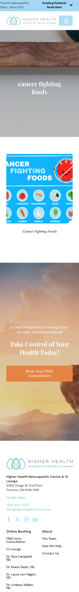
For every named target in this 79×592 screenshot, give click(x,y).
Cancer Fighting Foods (39, 231)
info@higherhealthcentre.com (28, 509)
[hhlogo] (31, 18)
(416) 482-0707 (17, 505)
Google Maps (15, 497)
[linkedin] (35, 519)
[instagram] (26, 519)
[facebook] (8, 519)
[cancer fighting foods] (39, 155)
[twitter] (17, 519)
